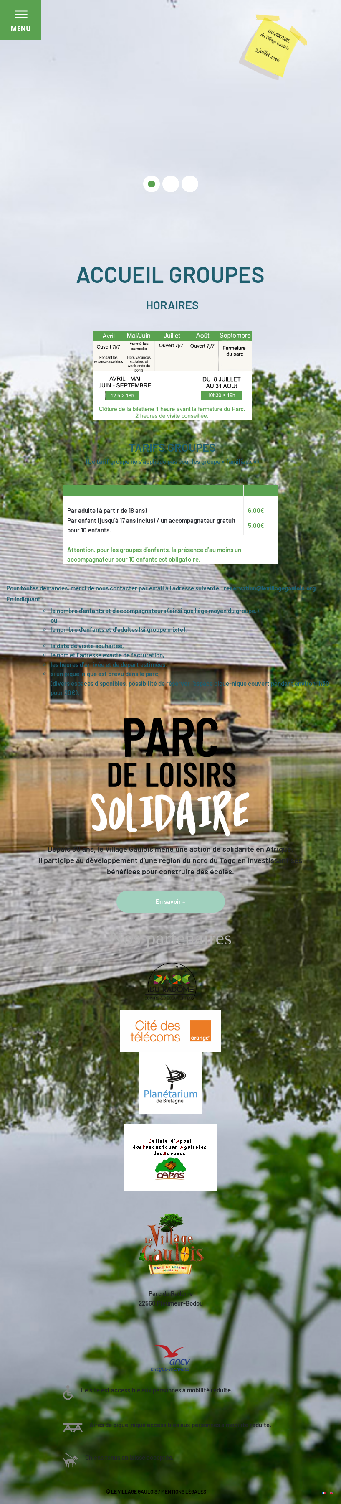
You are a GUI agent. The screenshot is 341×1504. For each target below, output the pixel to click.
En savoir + (170, 901)
